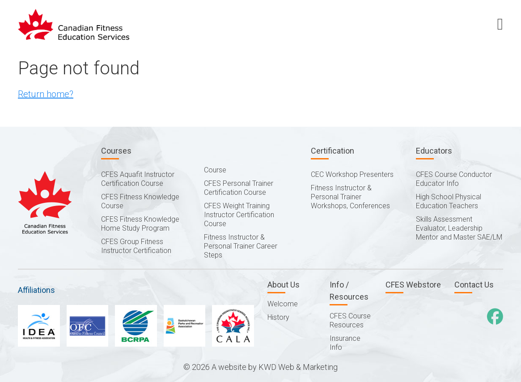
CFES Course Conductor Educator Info (454, 179)
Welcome (282, 304)
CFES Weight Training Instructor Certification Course (239, 215)
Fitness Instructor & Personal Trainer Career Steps (240, 246)
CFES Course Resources (350, 320)
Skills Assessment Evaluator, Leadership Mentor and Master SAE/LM (459, 228)
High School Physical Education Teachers (448, 201)
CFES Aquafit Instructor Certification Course (137, 179)
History (278, 317)
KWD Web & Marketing (298, 367)
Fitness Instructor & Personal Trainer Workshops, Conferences (350, 197)
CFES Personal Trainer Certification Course (238, 188)
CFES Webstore (413, 284)
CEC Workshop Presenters (352, 174)
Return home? (45, 94)
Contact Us (474, 284)
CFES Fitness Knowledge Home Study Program (140, 223)
